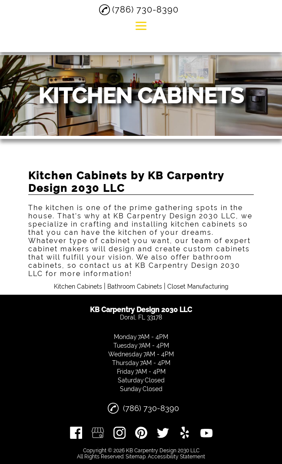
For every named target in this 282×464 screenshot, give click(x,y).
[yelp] (185, 433)
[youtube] (206, 433)
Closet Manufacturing (198, 286)
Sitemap (136, 457)
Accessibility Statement (176, 457)
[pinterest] (141, 433)
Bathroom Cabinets (134, 286)
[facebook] (76, 433)
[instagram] (119, 433)
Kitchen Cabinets (78, 286)
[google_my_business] (98, 433)
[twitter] (163, 433)
